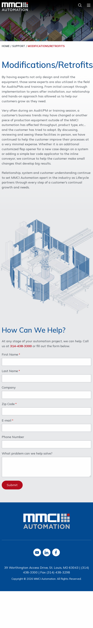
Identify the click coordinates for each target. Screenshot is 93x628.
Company (9, 387)
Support (18, 46)
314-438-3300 (21, 346)
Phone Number (13, 437)
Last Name (10, 371)
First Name (10, 354)
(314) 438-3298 (58, 572)
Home (6, 46)
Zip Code (8, 404)
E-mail (6, 420)
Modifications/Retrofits (46, 46)
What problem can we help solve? (27, 453)
